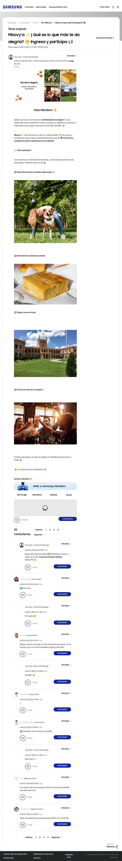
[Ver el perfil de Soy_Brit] (28, 607)
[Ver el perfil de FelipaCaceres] (25, 579)
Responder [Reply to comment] (62, 566)
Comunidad (29, 7)
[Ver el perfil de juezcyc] (23, 635)
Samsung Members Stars (58, 7)
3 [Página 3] (53, 530)
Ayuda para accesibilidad (15, 854)
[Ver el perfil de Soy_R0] (17, 64)
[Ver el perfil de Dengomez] (24, 694)
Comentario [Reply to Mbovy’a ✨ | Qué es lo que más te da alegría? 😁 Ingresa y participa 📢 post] (67, 519)
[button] (72, 56)
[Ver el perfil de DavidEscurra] (25, 809)
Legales (37, 858)
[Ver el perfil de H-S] (21, 778)
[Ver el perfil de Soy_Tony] (18, 57)
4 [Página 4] (58, 530)
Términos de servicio (43, 854)
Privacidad (9, 858)
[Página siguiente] (40, 534)
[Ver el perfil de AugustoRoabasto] (27, 722)
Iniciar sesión (105, 7)
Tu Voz (16, 67)
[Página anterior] (38, 529)
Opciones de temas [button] (104, 38)
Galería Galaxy (41, 7)
